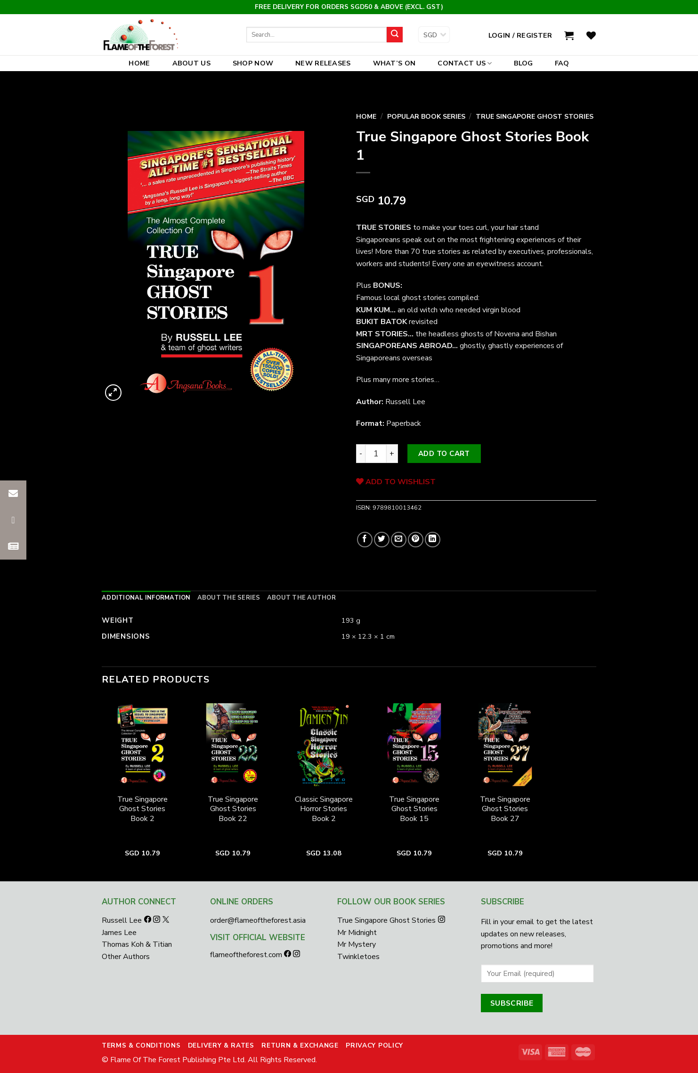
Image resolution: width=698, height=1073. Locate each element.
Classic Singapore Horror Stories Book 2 (324, 809)
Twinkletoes (358, 956)
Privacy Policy (374, 1045)
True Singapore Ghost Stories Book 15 (414, 809)
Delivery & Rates (221, 1045)
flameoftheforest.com (247, 955)
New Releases (322, 63)
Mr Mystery (356, 944)
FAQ (562, 63)
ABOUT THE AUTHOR (301, 597)
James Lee (119, 932)
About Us (191, 63)
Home (139, 63)
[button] (13, 546)
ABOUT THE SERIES (228, 597)
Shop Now (253, 63)
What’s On (394, 63)
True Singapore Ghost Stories (534, 116)
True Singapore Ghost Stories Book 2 (142, 809)
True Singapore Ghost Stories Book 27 (505, 809)
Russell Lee (123, 920)
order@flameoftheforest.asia (258, 920)
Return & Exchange (300, 1045)
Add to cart (444, 453)
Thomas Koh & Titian (137, 944)
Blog (523, 63)
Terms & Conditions (141, 1045)
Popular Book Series (426, 116)
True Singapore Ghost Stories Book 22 (233, 809)
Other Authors (126, 956)
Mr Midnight (357, 932)
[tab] (146, 598)
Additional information (146, 597)
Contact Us (465, 63)
